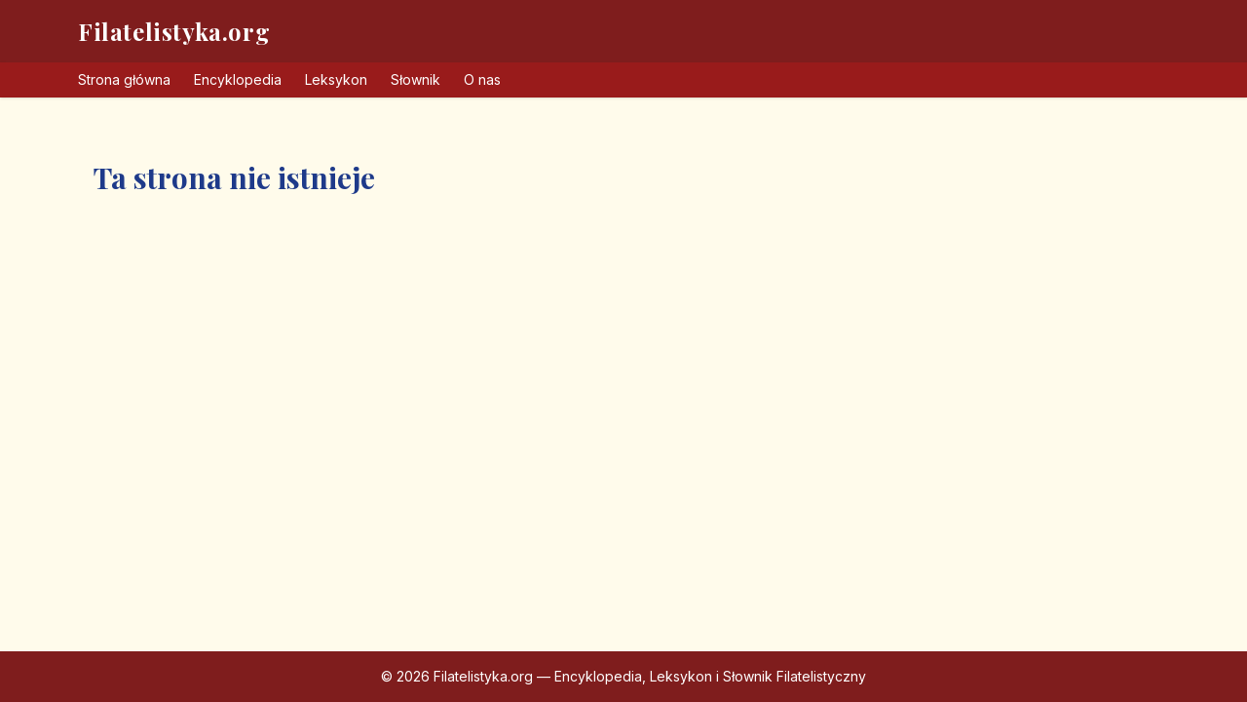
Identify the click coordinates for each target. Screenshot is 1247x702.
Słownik (415, 79)
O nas (482, 79)
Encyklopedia (238, 79)
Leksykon (336, 79)
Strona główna (124, 79)
